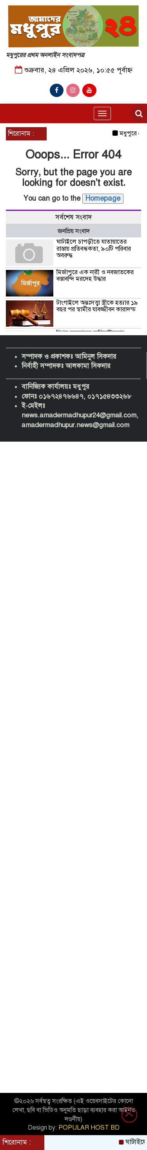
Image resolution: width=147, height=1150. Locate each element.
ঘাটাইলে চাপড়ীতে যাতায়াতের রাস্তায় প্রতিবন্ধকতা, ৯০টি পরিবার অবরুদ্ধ (93, 248)
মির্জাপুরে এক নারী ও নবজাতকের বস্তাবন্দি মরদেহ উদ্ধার (95, 275)
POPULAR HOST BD (89, 1128)
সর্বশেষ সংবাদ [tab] (73, 217)
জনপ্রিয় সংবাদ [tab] (74, 231)
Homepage (102, 198)
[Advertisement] (73, 490)
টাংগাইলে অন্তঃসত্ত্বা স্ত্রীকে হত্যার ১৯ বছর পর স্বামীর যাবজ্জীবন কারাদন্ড (97, 306)
